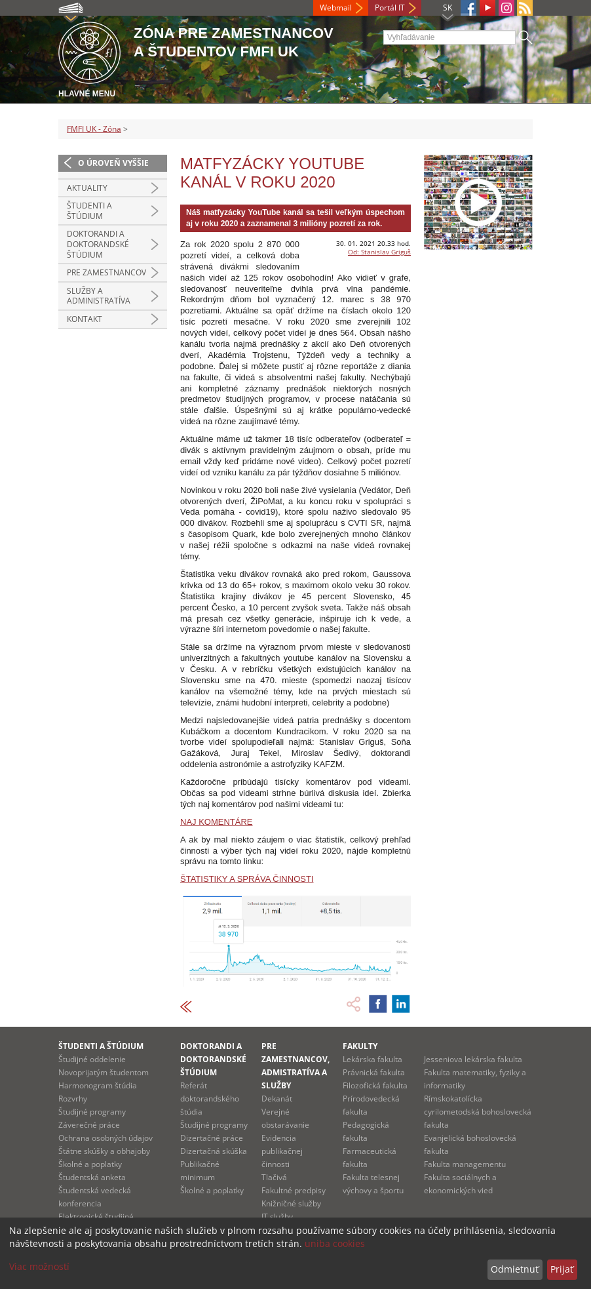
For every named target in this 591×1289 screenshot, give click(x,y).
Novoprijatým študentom (103, 1072)
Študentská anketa (92, 1177)
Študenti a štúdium (89, 211)
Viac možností (39, 1266)
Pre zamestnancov (106, 272)
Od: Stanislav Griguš (379, 251)
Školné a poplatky (90, 1164)
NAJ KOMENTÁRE (216, 822)
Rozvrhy (72, 1098)
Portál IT (390, 7)
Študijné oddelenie (92, 1059)
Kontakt (84, 319)
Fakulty (360, 1046)
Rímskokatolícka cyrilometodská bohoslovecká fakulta (477, 1111)
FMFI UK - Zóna (94, 128)
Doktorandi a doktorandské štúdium (98, 244)
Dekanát (276, 1098)
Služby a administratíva (98, 296)
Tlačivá (274, 1177)
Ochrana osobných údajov (105, 1137)
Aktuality (87, 187)
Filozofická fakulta (375, 1085)
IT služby (277, 1216)
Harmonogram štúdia (97, 1085)
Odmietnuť (515, 1269)
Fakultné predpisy (293, 1190)
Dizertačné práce (211, 1137)
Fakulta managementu (465, 1164)
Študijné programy (92, 1111)
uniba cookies (335, 1243)
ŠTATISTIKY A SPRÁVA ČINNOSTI (246, 879)
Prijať (561, 1269)
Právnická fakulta (374, 1072)
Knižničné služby (291, 1203)
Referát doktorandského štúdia (209, 1098)
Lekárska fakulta (372, 1059)
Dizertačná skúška (213, 1151)
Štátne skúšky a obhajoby (104, 1151)
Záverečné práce (89, 1124)
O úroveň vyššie (113, 163)
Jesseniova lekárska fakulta (473, 1059)
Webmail (336, 7)
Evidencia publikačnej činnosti (282, 1151)
